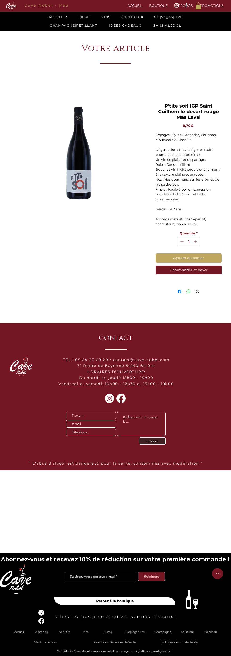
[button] (198, 5)
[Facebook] (121, 398)
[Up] (217, 573)
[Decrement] (181, 241)
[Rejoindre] (151, 576)
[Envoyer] (152, 441)
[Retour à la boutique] (114, 601)
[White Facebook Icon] (186, 5)
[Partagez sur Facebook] (179, 291)
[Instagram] (109, 398)
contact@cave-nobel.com (141, 359)
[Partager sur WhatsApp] (188, 291)
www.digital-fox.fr (162, 651)
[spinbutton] (188, 241)
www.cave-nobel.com (106, 651)
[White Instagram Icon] (177, 5)
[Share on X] (197, 291)
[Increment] (196, 241)
